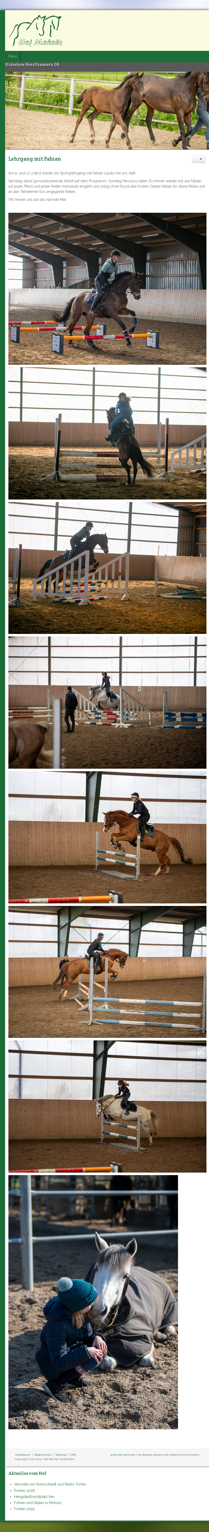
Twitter (191, 18)
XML (73, 1455)
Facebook (182, 18)
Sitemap (61, 1455)
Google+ (200, 18)
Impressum (23, 1455)
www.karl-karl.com (122, 1455)
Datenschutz (43, 1455)
